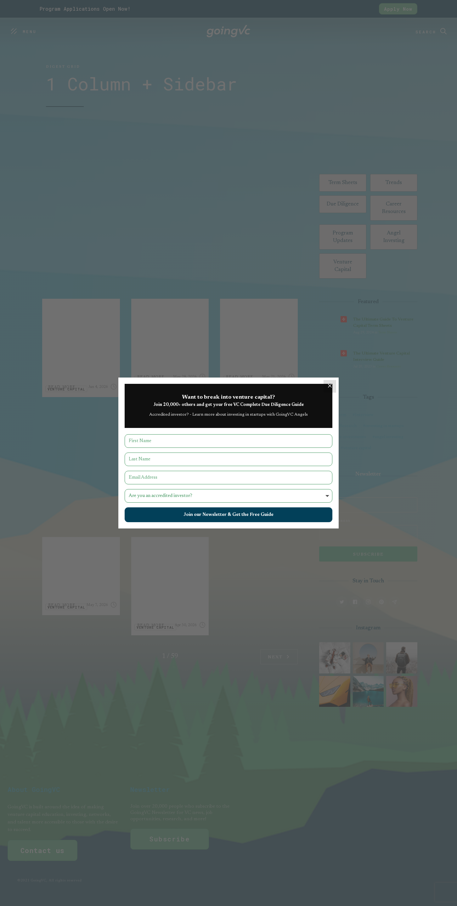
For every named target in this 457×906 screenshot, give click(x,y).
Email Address (334, 521)
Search (425, 32)
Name (325, 493)
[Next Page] (279, 656)
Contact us (42, 850)
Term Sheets (387, 332)
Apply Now (398, 9)
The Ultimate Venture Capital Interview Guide (381, 356)
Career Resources (388, 366)
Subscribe (170, 839)
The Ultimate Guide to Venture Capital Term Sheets (383, 322)
